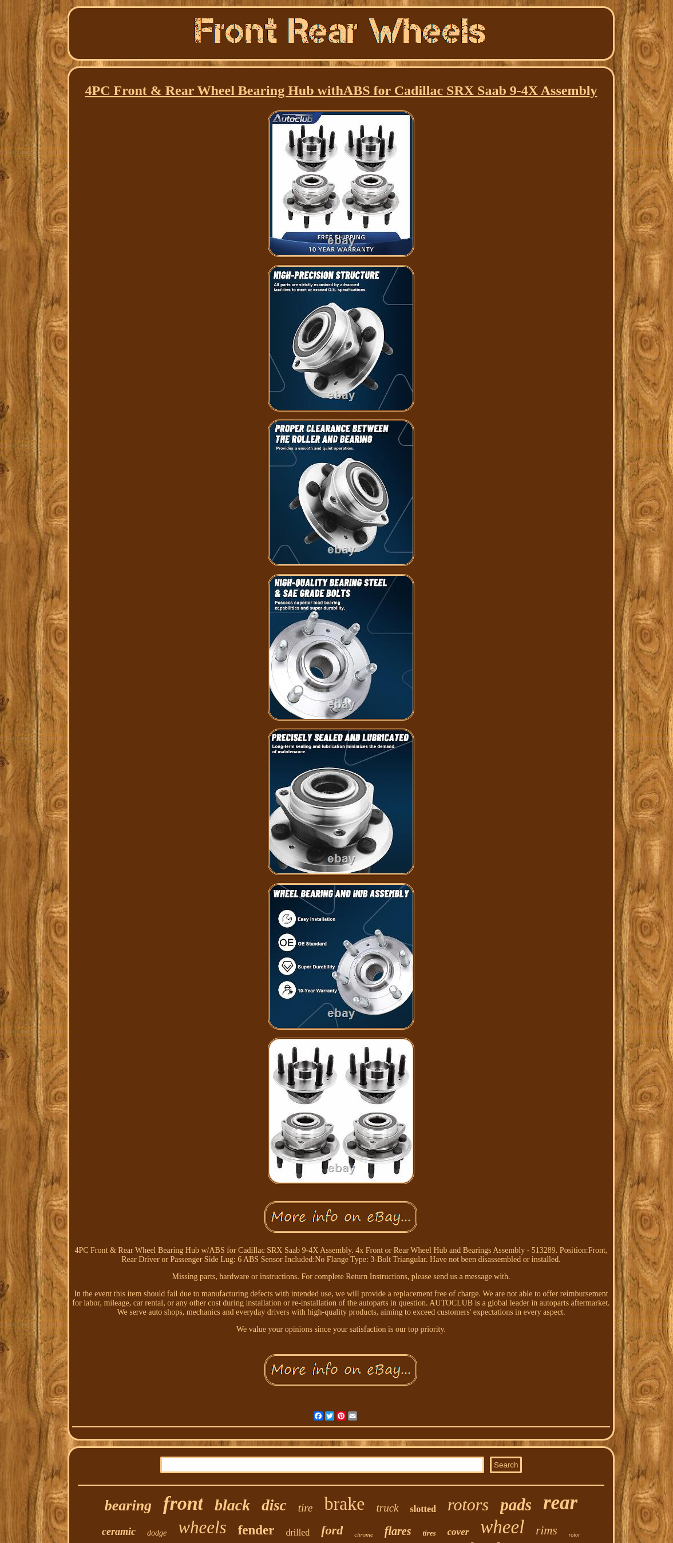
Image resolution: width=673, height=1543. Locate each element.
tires (429, 1533)
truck (388, 1508)
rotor (574, 1535)
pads (516, 1504)
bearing (128, 1505)
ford (332, 1530)
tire (305, 1508)
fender (256, 1530)
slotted (423, 1509)
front (183, 1503)
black (232, 1505)
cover (458, 1531)
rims (546, 1530)
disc (274, 1505)
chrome (363, 1534)
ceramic (119, 1531)
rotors (468, 1504)
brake (344, 1503)
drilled (298, 1532)
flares (398, 1531)
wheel (502, 1527)
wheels (202, 1527)
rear (560, 1502)
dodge (157, 1533)
